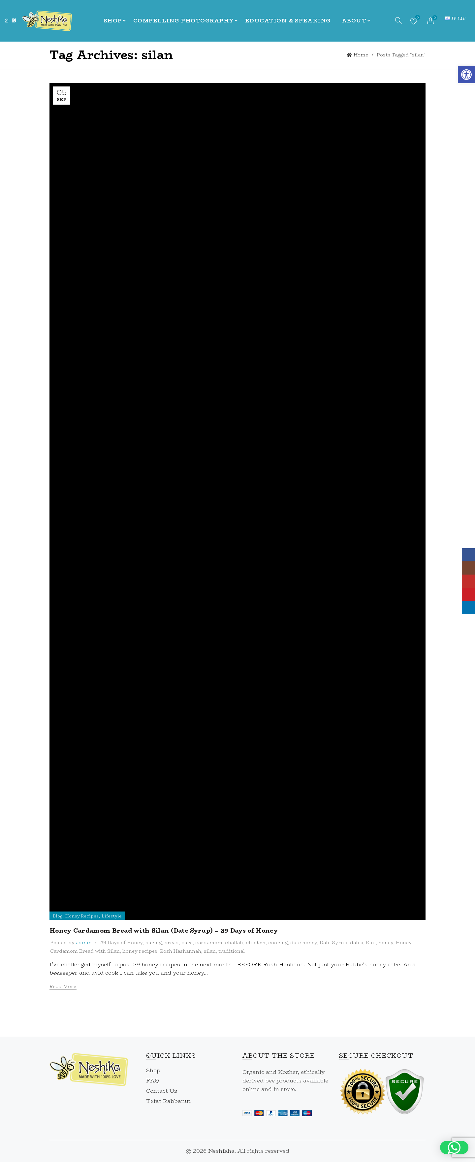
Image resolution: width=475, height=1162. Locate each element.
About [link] (354, 21)
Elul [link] (371, 942)
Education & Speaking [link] (288, 21)
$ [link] (7, 21)
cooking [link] (278, 942)
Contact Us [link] (161, 1091)
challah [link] (234, 942)
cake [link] (187, 942)
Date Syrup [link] (333, 942)
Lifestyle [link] (112, 916)
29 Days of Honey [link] (121, 942)
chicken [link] (256, 942)
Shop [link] (113, 21)
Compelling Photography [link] (183, 21)
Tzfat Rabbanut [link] (168, 1101)
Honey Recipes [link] (82, 916)
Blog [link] (57, 916)
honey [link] (385, 942)
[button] (454, 1147)
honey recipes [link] (139, 951)
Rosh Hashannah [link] (180, 951)
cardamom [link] (208, 942)
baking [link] (153, 942)
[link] (466, 74)
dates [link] (356, 942)
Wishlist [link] (417, 18)
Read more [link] (63, 986)
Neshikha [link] (221, 1151)
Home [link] (361, 54)
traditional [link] (231, 951)
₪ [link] (14, 21)
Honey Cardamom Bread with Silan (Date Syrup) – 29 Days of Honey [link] (163, 930)
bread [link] (171, 942)
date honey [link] (303, 942)
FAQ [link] (152, 1081)
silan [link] (210, 951)
